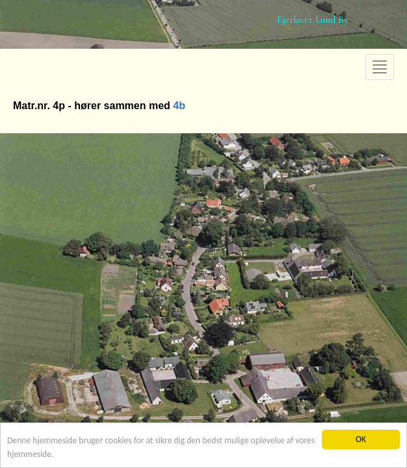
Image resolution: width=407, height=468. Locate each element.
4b (179, 105)
